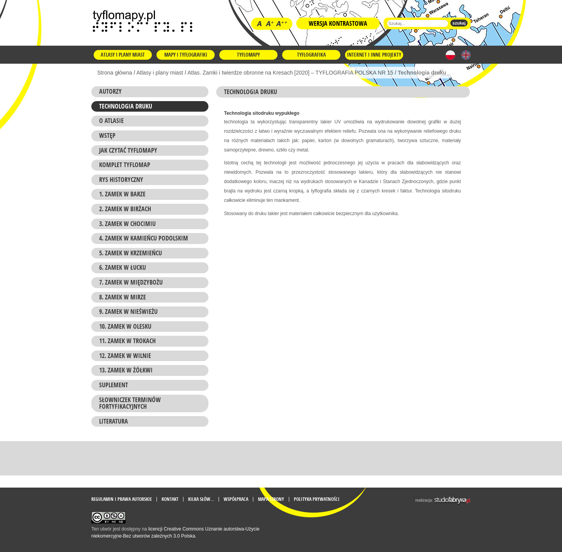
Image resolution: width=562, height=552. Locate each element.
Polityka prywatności (317, 499)
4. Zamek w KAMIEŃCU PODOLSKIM (143, 238)
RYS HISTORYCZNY (121, 179)
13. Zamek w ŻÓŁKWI (126, 370)
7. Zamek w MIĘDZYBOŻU (131, 282)
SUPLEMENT (113, 385)
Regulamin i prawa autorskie (121, 499)
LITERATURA (113, 421)
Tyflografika (311, 54)
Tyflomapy (248, 54)
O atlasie (111, 120)
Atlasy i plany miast (123, 54)
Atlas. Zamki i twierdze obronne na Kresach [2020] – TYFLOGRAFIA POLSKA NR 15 (290, 72)
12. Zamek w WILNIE (125, 355)
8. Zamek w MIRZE (122, 297)
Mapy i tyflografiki (185, 54)
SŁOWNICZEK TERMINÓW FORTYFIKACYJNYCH (130, 403)
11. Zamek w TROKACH (127, 341)
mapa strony (271, 499)
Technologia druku (125, 106)
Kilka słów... (201, 499)
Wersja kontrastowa (338, 23)
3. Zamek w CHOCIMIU (127, 223)
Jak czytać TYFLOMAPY (128, 150)
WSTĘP (107, 135)
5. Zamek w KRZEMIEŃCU (130, 253)
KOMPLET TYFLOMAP (124, 164)
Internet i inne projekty (374, 54)
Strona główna (114, 72)
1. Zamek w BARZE (122, 194)
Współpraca (236, 499)
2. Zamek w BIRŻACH (125, 209)
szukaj (459, 23)
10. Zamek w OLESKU (125, 326)
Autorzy (110, 91)
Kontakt (170, 499)
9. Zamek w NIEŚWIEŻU (128, 311)
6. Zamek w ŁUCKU (122, 267)
